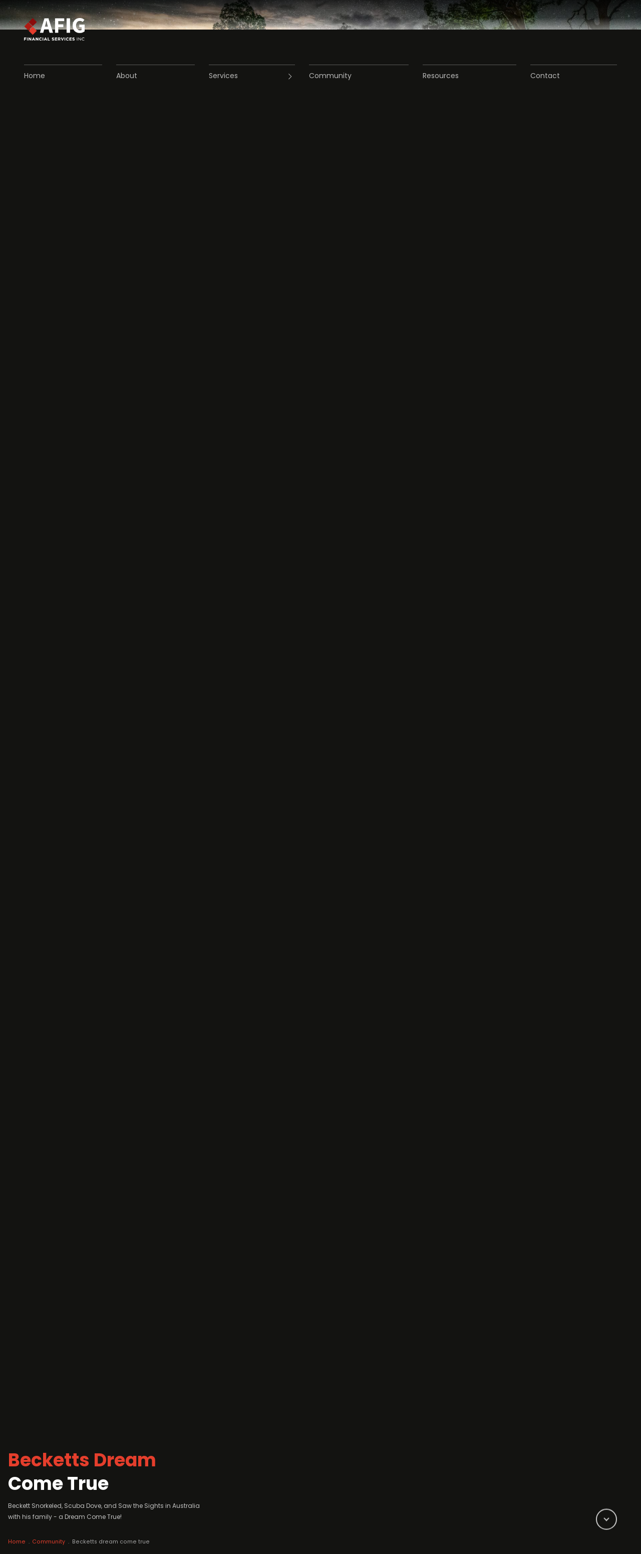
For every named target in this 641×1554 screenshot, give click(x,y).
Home (25, 1526)
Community (61, 1526)
